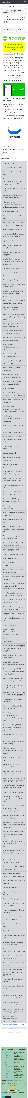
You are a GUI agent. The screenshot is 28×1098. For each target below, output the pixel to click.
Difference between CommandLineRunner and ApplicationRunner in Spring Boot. (14, 204)
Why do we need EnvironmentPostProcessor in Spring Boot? (12, 418)
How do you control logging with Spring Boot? (13, 578)
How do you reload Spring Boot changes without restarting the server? (13, 293)
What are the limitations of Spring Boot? (13, 173)
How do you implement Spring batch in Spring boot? (12, 707)
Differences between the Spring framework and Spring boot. (13, 608)
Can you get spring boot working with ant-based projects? (13, 325)
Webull (5, 147)
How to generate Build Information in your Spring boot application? (14, 779)
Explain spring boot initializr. (12, 241)
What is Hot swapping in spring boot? (13, 486)
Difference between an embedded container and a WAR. (13, 571)
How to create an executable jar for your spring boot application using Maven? (14, 316)
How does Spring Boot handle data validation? (14, 987)
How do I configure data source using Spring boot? (12, 459)
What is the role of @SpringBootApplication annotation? (11, 347)
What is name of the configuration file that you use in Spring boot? (13, 224)
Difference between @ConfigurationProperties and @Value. (12, 750)
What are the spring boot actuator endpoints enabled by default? (13, 786)
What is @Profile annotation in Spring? (12, 980)
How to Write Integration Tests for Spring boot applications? (14, 957)
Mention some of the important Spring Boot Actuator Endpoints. (13, 686)
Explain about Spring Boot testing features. (13, 893)
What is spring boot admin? (11, 550)
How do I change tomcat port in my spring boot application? (14, 339)
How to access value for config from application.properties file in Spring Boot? (14, 648)
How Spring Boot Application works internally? (12, 772)
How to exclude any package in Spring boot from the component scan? (13, 529)
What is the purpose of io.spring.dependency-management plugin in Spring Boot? (12, 716)
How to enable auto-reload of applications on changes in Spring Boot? (13, 439)
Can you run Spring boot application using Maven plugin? (13, 355)
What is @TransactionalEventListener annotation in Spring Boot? (12, 995)
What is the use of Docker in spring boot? (14, 936)
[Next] (26, 7)
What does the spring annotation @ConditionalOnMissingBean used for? (14, 853)
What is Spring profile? (10, 625)
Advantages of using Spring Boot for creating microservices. (13, 943)
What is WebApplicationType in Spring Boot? (13, 401)
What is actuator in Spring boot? (13, 229)
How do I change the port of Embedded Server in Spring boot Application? (13, 261)
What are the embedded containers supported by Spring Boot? (14, 235)
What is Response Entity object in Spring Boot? (13, 911)
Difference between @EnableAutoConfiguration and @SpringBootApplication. (13, 631)
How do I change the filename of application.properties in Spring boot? (13, 834)
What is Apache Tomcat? (10, 558)
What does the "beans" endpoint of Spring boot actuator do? (14, 601)
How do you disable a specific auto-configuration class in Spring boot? (14, 693)
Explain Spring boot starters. (12, 268)
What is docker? (8, 931)
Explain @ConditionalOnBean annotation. (12, 735)
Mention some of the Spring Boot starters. (13, 274)
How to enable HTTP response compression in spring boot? (12, 500)
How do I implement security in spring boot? (13, 465)
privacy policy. (11, 1094)
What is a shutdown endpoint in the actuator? (14, 964)
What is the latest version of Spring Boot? (14, 189)
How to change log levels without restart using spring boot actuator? (14, 1010)
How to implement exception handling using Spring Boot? (12, 861)
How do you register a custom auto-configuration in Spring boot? (14, 950)
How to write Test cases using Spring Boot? (12, 246)
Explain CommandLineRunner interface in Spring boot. (12, 196)
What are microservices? (11, 211)
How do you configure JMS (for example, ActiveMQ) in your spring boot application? (14, 671)
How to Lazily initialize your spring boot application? (14, 656)
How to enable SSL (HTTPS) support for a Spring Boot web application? (12, 727)
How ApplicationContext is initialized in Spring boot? (11, 766)
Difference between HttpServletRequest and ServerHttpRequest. (10, 1018)
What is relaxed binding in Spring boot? (13, 619)
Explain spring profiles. (10, 453)
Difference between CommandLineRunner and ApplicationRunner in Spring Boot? (14, 409)
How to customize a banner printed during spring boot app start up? (14, 302)
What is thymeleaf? (9, 388)
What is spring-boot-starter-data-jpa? (13, 521)
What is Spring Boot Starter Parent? (11, 759)
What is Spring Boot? (9, 163)
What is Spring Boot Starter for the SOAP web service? (14, 904)
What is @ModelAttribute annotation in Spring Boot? (11, 1003)
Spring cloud (14, 1028)
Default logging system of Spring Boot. (13, 427)
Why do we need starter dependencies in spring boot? (12, 376)
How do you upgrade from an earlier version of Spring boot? (12, 309)
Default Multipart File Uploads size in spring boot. (14, 514)
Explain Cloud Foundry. (10, 887)
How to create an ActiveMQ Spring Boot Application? (14, 285)
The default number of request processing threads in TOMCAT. (13, 594)
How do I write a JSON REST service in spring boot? (12, 493)
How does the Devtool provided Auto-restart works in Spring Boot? (14, 394)
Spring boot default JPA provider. (13, 614)
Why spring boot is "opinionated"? (14, 432)
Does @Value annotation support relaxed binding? (13, 742)
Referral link (7, 109)
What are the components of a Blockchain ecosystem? (12, 918)
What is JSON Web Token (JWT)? (13, 792)
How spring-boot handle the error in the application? (13, 507)
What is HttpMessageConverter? (13, 554)
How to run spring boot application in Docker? (14, 882)
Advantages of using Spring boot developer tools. (13, 362)
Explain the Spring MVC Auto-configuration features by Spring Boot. (13, 798)
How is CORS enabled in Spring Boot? (13, 925)
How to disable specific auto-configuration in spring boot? (12, 479)
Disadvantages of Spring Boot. (12, 280)
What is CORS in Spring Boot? (12, 899)
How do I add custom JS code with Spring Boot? (13, 253)
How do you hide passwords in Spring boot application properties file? (14, 843)
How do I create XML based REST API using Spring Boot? (13, 868)
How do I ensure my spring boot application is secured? (13, 537)
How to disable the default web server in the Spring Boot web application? (13, 972)
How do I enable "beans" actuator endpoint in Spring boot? (13, 816)
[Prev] (2, 7)
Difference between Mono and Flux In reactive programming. (14, 544)
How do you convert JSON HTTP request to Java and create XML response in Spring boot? (13, 808)
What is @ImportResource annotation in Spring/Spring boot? (14, 875)
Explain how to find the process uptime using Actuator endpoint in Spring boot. (14, 824)
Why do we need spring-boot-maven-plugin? (12, 640)
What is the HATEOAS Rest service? (11, 447)
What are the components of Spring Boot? (14, 217)
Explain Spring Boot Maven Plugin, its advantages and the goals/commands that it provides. (14, 586)
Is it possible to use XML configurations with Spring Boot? (13, 663)
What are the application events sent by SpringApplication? (13, 383)
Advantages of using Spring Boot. (13, 167)
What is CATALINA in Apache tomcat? (12, 564)
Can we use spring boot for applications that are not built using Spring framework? (12, 181)
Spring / (9, 6)
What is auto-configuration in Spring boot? (12, 369)
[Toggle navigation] (25, 2)
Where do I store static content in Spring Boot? (13, 700)
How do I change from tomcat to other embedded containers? (13, 332)
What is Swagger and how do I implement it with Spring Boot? (13, 472)
